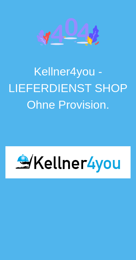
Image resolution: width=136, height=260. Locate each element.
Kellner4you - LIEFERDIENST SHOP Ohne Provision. (67, 88)
